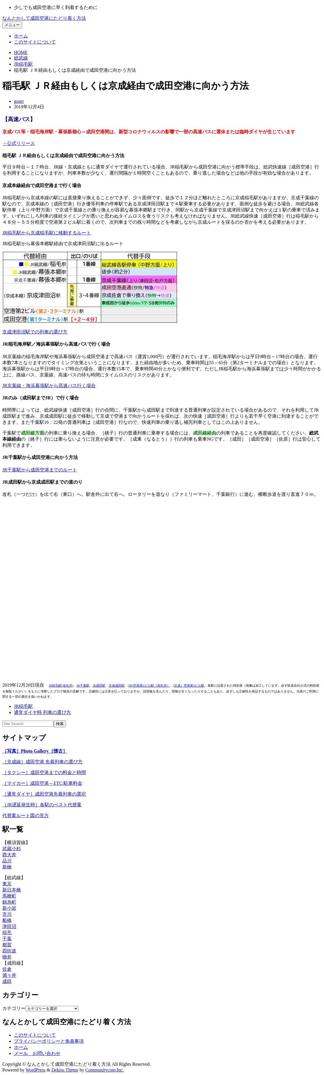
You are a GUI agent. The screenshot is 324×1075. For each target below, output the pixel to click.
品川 (7, 860)
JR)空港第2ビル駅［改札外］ (149, 685)
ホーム (21, 35)
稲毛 (7, 932)
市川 (7, 914)
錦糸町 (9, 902)
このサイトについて (35, 42)
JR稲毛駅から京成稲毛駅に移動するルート (46, 232)
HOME (21, 52)
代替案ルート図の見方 (25, 815)
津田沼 (9, 926)
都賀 (7, 944)
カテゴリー (14, 1008)
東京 (7, 883)
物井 (7, 956)
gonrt (19, 101)
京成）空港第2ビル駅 (189, 685)
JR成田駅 (99, 685)
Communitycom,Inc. (104, 1069)
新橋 (7, 866)
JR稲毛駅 (23, 64)
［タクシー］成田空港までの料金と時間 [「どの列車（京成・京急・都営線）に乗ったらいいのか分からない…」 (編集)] (44, 772)
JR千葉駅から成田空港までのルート (39, 469)
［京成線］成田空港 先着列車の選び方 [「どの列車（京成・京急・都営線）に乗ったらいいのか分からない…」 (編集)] (42, 761)
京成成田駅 (117, 685)
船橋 (7, 920)
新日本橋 (11, 889)
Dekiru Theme (64, 1069)
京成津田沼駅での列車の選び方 (34, 331)
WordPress (36, 1069)
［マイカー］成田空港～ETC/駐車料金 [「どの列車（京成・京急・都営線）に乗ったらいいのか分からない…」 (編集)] (42, 783)
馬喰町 (9, 895)
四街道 (9, 950)
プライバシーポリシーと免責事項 (49, 1041)
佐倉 (7, 969)
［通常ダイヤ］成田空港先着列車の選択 (44, 794)
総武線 (21, 57)
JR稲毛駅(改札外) (61, 685)
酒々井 (9, 975)
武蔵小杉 (11, 848)
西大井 (9, 854)
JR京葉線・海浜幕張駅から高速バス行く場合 (49, 385)
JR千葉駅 (82, 685)
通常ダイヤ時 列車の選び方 (42, 712)
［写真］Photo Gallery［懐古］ (34, 751)
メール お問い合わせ (37, 1053)
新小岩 (9, 908)
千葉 (7, 938)
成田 (7, 981)
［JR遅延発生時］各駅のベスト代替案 (42, 804)
